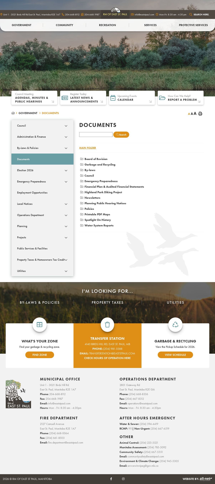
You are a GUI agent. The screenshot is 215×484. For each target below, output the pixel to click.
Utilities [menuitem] (21, 271)
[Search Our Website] (201, 14)
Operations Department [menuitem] (30, 215)
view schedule (175, 355)
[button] (66, 126)
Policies (87, 209)
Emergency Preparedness (99, 181)
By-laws (87, 170)
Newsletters (90, 198)
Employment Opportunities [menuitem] (32, 192)
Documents (50, 113)
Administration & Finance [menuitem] (31, 137)
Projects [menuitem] (21, 237)
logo (115, 13)
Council (87, 175)
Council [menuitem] (21, 125)
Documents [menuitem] (23, 159)
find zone (39, 355)
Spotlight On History (95, 220)
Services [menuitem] (150, 25)
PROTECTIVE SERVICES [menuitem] (193, 25)
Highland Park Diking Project (101, 192)
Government (28, 113)
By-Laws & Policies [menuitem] (27, 148)
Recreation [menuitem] (107, 25)
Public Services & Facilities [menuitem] (32, 248)
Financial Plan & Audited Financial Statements (112, 187)
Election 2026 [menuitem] (25, 170)
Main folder (87, 148)
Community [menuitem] (64, 25)
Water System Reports (96, 225)
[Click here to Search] (121, 135)
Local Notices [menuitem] (24, 204)
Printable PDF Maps (95, 214)
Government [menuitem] (21, 25)
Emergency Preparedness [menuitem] (31, 181)
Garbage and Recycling (97, 164)
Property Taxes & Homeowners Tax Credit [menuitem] (41, 260)
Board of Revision (93, 159)
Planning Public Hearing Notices (103, 203)
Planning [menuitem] (22, 226)
